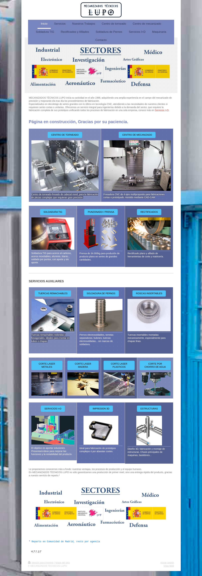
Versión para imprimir (41, 562)
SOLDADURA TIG (52, 212)
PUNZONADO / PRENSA (101, 212)
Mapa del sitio (62, 562)
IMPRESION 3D (101, 408)
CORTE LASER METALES (47, 365)
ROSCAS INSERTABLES (149, 293)
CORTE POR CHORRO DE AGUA (155, 365)
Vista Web (168, 566)
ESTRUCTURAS (149, 408)
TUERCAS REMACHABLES (53, 293)
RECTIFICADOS (149, 212)
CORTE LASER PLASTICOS (119, 365)
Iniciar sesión (167, 562)
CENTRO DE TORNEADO (65, 134)
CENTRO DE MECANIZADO (137, 134)
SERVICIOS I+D (52, 408)
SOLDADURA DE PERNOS (101, 293)
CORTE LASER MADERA (83, 365)
